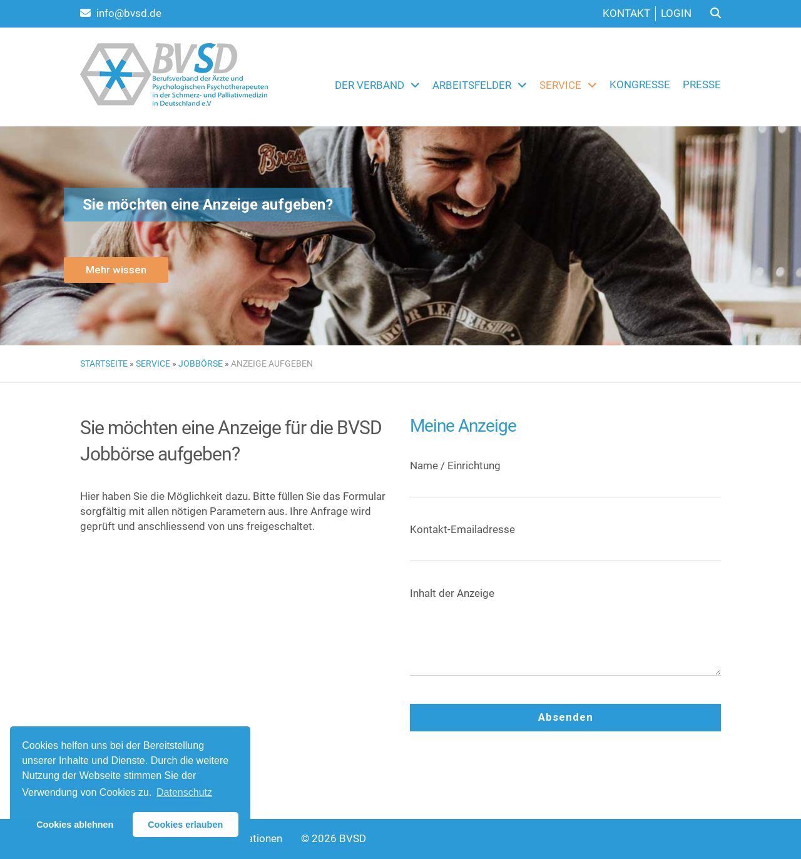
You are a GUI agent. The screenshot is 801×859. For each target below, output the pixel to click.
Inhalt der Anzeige (565, 637)
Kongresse (640, 84)
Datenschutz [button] (184, 792)
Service (560, 85)
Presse (702, 84)
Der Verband (369, 85)
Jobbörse (200, 363)
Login (676, 13)
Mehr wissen (116, 269)
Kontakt (626, 13)
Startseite (104, 363)
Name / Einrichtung (565, 475)
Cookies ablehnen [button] (74, 825)
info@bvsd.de (120, 13)
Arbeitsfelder (471, 85)
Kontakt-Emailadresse (565, 539)
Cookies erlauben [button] (185, 825)
